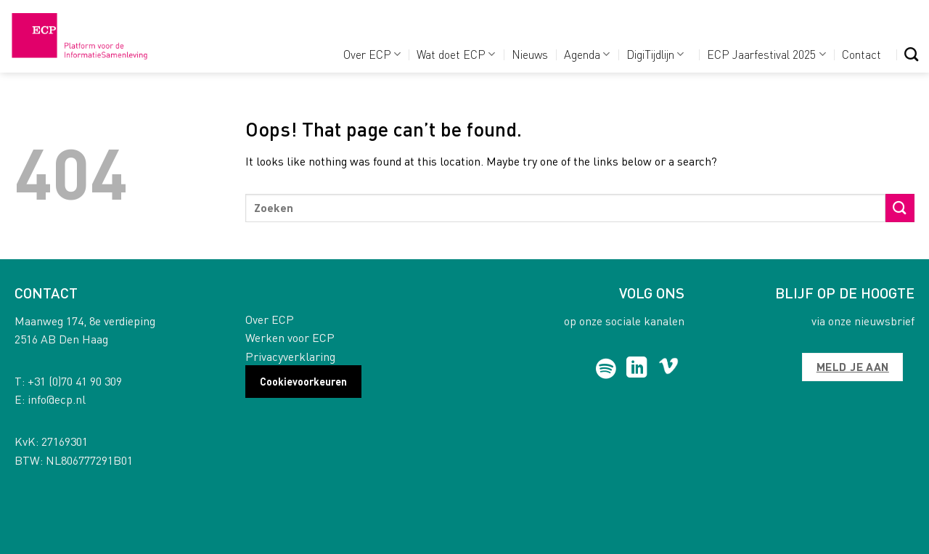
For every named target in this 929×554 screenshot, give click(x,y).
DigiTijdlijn (655, 54)
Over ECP (372, 54)
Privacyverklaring (290, 356)
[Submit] (899, 208)
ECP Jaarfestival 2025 (766, 54)
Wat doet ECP (456, 54)
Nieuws (530, 54)
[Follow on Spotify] (606, 368)
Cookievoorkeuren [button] (303, 381)
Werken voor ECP (290, 337)
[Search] (911, 54)
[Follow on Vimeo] (668, 368)
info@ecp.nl (57, 399)
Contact (861, 54)
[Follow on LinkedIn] (636, 368)
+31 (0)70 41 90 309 (75, 380)
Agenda (587, 54)
